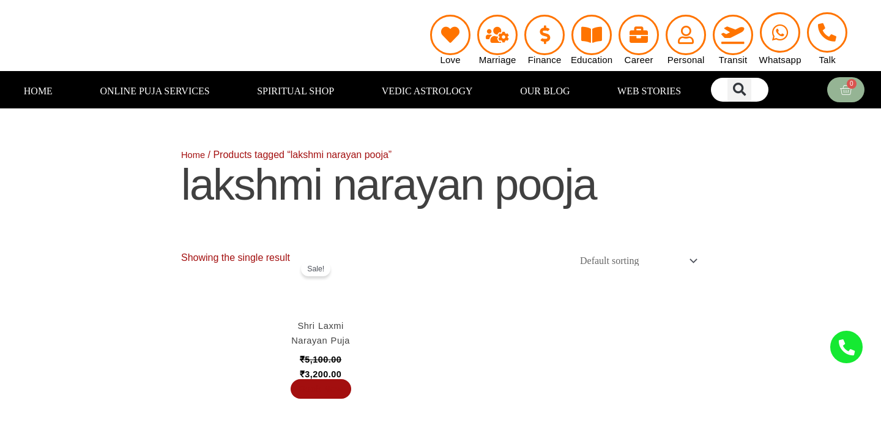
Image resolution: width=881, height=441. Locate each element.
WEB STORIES (649, 91)
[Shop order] (631, 262)
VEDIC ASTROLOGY (427, 91)
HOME (38, 91)
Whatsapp (780, 60)
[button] (739, 90)
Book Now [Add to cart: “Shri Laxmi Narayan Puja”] (320, 413)
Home (194, 154)
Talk (827, 60)
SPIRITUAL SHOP (295, 91)
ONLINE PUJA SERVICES (154, 91)
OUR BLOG (545, 91)
